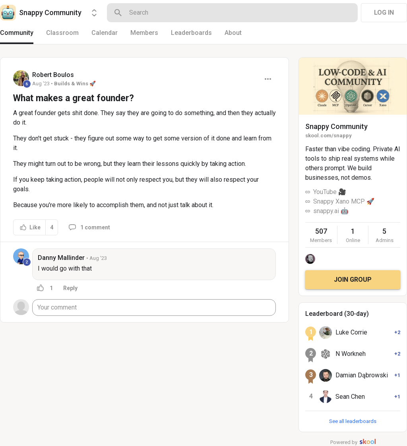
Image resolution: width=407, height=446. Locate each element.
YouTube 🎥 (329, 192)
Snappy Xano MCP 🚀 (343, 201)
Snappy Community (336, 126)
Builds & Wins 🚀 (75, 84)
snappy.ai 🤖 (331, 211)
